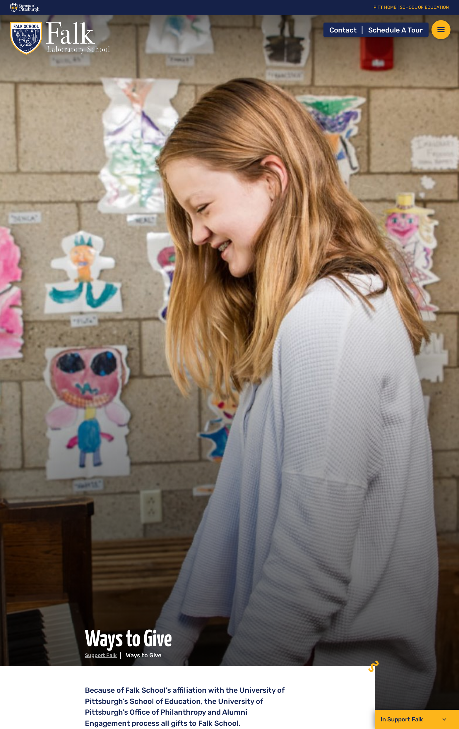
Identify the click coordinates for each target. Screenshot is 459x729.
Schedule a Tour (395, 30)
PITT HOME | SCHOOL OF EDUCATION (411, 7)
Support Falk (103, 655)
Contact (343, 30)
